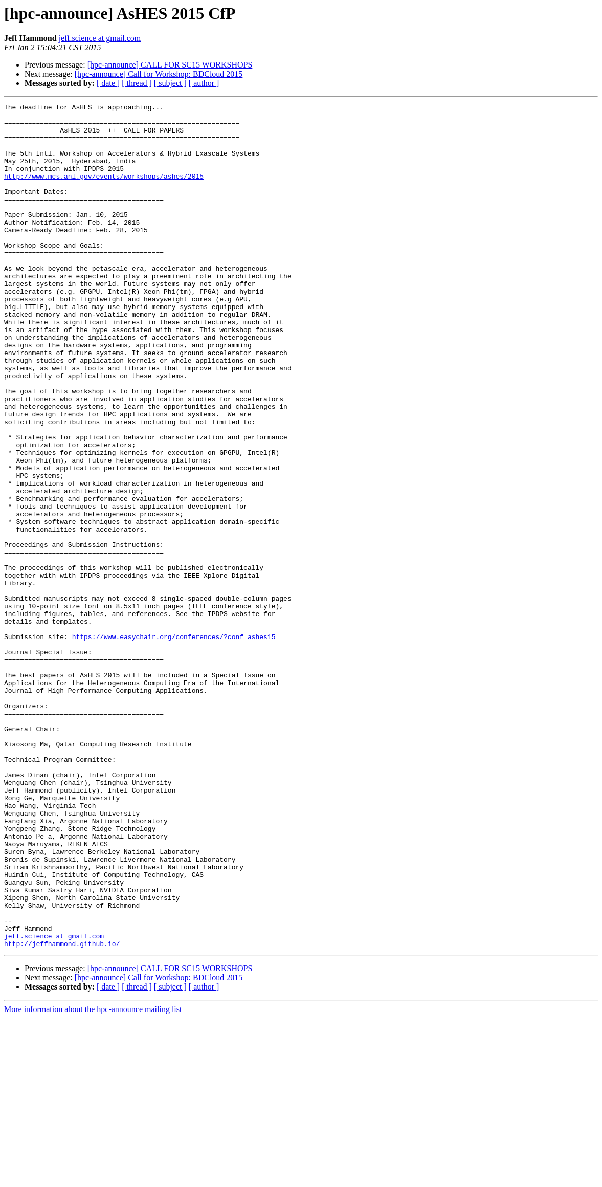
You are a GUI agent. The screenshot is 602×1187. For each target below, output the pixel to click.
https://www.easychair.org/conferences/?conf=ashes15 (174, 744)
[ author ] (204, 83)
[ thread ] (137, 83)
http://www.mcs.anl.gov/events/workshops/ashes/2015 (104, 191)
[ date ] (108, 83)
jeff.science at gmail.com (100, 38)
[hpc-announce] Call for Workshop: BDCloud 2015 (159, 74)
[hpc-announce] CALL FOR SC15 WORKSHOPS (170, 64)
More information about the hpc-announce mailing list (93, 1178)
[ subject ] (170, 83)
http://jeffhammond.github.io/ (62, 1112)
